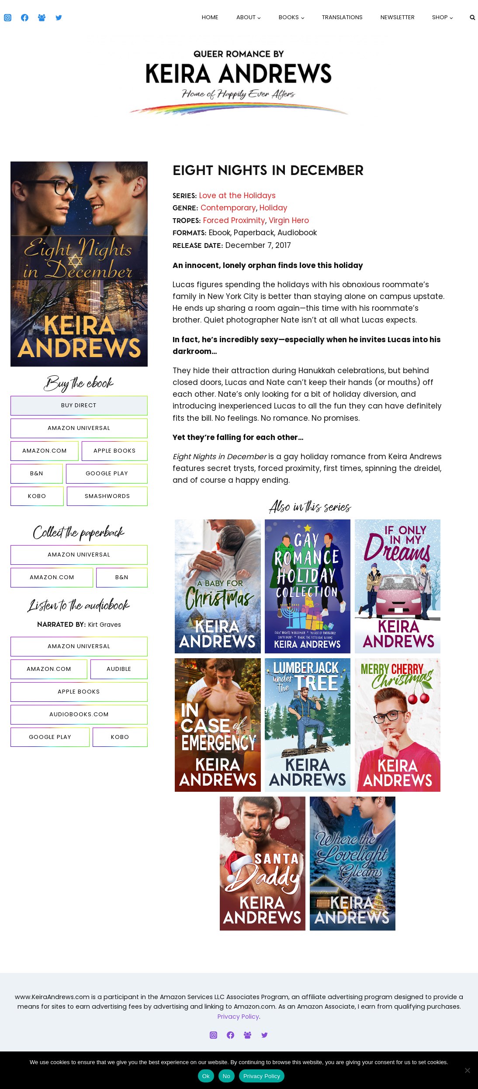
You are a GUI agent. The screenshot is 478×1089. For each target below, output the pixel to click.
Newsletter (398, 17)
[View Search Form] (472, 17)
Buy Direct (79, 405)
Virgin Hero (289, 220)
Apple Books (115, 451)
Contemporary (228, 208)
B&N (36, 473)
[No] (467, 1070)
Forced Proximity (234, 220)
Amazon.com (44, 451)
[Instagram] (7, 17)
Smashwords (107, 496)
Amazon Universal (79, 428)
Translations (342, 17)
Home (210, 17)
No (226, 1076)
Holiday (273, 208)
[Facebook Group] (41, 17)
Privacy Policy (238, 1016)
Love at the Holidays (237, 195)
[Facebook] (24, 17)
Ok (206, 1076)
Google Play (107, 473)
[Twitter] (58, 17)
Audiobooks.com (79, 714)
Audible (119, 669)
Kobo (37, 496)
